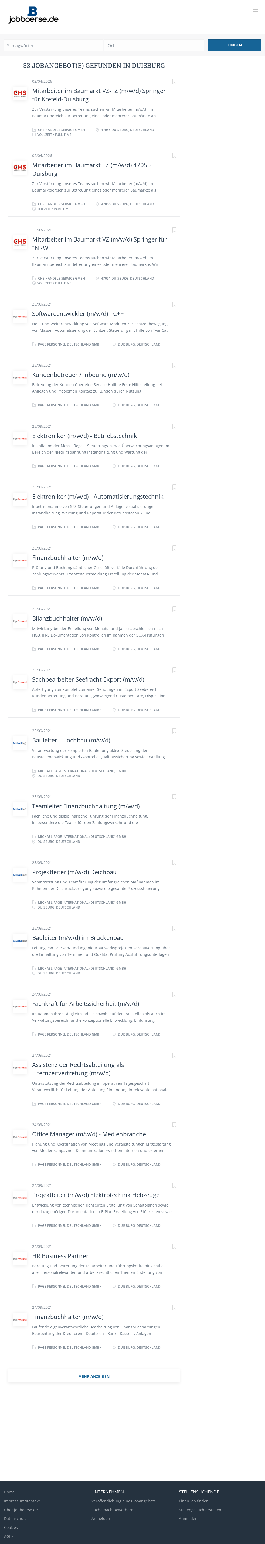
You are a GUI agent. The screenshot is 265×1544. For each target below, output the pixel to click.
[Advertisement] (132, 1433)
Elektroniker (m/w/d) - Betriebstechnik (84, 435)
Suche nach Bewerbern (112, 1509)
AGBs (8, 1536)
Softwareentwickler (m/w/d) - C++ (78, 313)
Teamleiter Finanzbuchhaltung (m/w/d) (86, 806)
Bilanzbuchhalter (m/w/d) (67, 618)
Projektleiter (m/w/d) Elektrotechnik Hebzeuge (95, 1195)
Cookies (11, 1527)
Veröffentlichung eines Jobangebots (123, 1500)
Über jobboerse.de (21, 1509)
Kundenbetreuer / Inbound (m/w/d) (80, 374)
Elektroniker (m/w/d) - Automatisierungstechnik (98, 496)
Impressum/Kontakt (22, 1500)
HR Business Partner (60, 1256)
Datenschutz (15, 1518)
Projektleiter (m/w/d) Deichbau (74, 872)
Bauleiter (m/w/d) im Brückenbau (78, 937)
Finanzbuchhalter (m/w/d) (67, 557)
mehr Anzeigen (94, 1376)
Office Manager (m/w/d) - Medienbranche (89, 1134)
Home (9, 1492)
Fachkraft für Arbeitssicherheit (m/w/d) (85, 1003)
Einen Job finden (194, 1500)
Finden (234, 45)
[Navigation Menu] (255, 9)
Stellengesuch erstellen (200, 1509)
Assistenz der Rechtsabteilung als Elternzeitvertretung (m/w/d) (78, 1068)
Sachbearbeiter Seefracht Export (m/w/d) (88, 679)
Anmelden (100, 1518)
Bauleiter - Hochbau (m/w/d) (71, 740)
